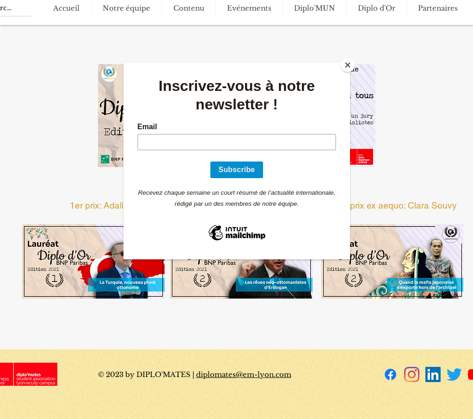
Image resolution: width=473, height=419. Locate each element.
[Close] (348, 65)
